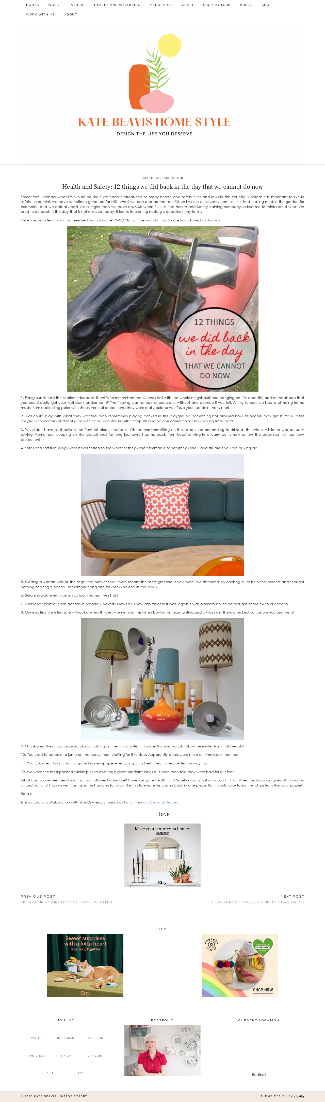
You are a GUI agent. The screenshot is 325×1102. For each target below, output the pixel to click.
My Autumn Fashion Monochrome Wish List (67, 899)
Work (53, 5)
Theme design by (282, 1096)
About (70, 14)
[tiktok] (66, 1051)
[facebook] (94, 1034)
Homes (32, 5)
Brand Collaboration (163, 178)
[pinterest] (37, 1051)
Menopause (161, 5)
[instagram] (66, 1034)
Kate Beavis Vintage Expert (60, 1096)
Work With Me (40, 14)
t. (179, 802)
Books (246, 5)
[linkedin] (94, 1051)
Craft (188, 5)
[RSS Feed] (80, 1069)
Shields (160, 206)
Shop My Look (217, 5)
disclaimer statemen (160, 802)
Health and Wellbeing (117, 5)
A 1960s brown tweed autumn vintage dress (257, 899)
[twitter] (37, 1034)
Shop (267, 5)
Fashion (77, 5)
